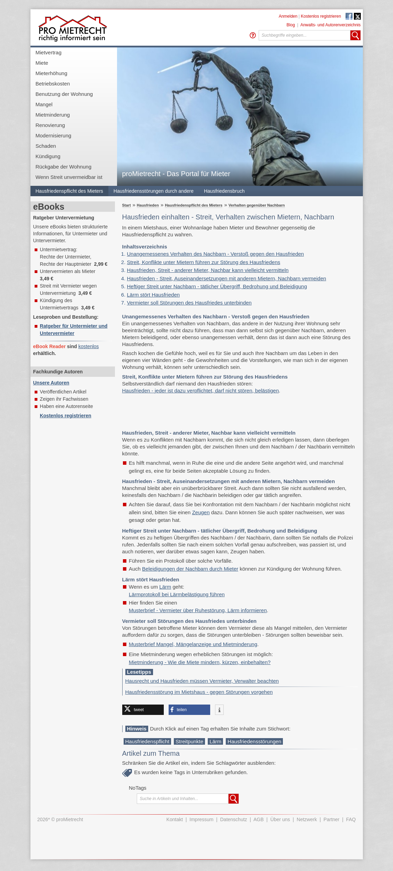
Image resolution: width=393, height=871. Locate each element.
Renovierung (50, 125)
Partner (331, 819)
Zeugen (201, 512)
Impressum (201, 819)
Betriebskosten (53, 84)
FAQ (351, 819)
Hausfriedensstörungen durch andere (154, 191)
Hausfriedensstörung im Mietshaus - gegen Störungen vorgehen (199, 692)
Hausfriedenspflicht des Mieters (69, 191)
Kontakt (175, 819)
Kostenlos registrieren (321, 16)
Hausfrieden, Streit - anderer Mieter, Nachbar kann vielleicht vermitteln (208, 270)
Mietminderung (53, 115)
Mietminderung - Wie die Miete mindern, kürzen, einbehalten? (199, 662)
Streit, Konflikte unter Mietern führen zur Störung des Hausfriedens (203, 262)
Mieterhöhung (52, 73)
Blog (291, 24)
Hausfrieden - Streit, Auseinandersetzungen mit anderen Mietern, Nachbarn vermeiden (226, 278)
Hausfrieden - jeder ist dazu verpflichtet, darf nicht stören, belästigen (200, 390)
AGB (258, 819)
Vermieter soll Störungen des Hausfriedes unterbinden (189, 303)
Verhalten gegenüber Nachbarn (257, 205)
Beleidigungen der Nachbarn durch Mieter (190, 569)
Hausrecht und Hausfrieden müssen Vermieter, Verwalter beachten (202, 681)
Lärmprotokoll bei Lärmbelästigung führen (177, 594)
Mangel (44, 104)
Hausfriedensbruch (224, 191)
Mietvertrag (49, 52)
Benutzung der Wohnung (64, 94)
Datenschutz (233, 819)
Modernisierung (53, 135)
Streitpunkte (189, 741)
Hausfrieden (148, 205)
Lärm (165, 587)
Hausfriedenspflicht (147, 741)
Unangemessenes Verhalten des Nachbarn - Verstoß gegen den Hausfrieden (215, 254)
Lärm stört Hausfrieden (153, 295)
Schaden (46, 146)
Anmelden (288, 16)
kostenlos (88, 346)
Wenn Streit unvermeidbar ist (69, 177)
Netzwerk (307, 819)
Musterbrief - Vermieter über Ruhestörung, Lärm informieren (198, 610)
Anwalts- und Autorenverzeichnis (330, 24)
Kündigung (48, 156)
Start (126, 205)
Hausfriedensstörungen (254, 741)
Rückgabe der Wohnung (64, 167)
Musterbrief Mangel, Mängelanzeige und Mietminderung (193, 644)
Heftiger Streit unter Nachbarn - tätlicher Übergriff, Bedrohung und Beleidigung (217, 286)
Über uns (280, 819)
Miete (42, 63)
